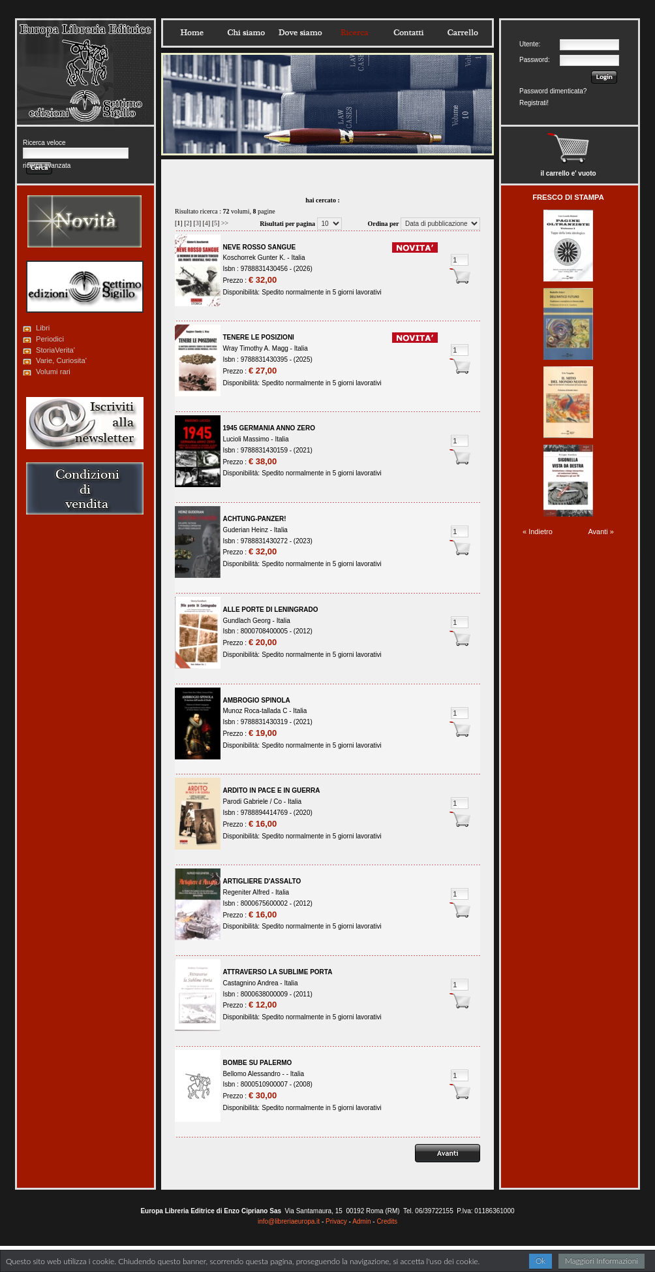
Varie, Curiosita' (61, 360)
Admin (361, 1221)
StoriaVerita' (55, 350)
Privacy (336, 1221)
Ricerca (354, 32)
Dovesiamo (300, 32)
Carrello (462, 32)
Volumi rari (53, 371)
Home (192, 32)
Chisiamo (246, 32)
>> (224, 223)
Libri (43, 328)
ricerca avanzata (46, 165)
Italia (298, 257)
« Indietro (538, 531)
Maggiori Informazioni (601, 1260)
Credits (386, 1221)
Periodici (50, 339)
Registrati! (534, 102)
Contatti (408, 32)
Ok (540, 1260)
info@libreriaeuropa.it (289, 1221)
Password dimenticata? (552, 91)
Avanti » (601, 531)
